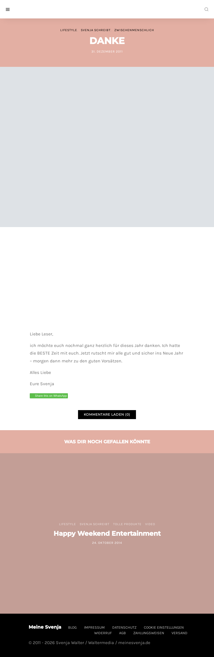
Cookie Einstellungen (164, 627)
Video (150, 524)
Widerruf (103, 633)
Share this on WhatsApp (51, 395)
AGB (122, 633)
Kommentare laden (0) (107, 414)
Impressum (94, 627)
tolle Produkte (127, 524)
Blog (72, 627)
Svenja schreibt (96, 30)
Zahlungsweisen (148, 633)
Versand (179, 633)
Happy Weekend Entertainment (107, 533)
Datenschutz (124, 627)
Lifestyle (68, 30)
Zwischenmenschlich (134, 30)
